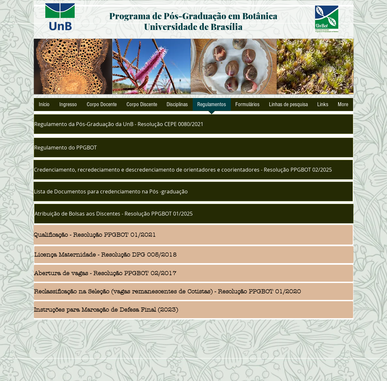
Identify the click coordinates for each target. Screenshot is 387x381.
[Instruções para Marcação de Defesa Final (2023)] (193, 309)
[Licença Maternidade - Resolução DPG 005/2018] (193, 254)
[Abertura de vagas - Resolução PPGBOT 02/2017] (193, 273)
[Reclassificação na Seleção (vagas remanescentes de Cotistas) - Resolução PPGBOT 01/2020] (193, 291)
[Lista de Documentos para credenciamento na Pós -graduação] (193, 191)
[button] (73, 66)
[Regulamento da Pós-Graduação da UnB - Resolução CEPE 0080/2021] (193, 124)
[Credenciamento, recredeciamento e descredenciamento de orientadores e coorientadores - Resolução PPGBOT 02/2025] (193, 169)
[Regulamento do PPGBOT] (193, 147)
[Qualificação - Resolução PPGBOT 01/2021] (193, 235)
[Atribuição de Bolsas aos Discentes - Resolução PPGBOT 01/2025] (193, 213)
